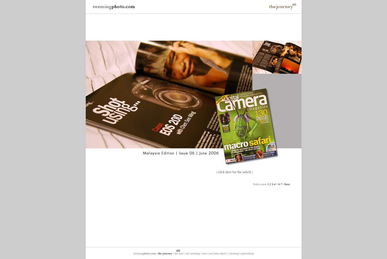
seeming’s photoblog (241, 253)
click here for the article (234, 172)
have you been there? (214, 253)
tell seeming (193, 253)
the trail (179, 253)
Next (287, 184)
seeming (144, 253)
